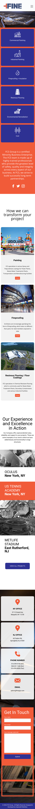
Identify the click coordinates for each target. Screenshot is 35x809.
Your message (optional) (17, 742)
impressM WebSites (21, 807)
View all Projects (17, 566)
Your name (17, 719)
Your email (17, 727)
